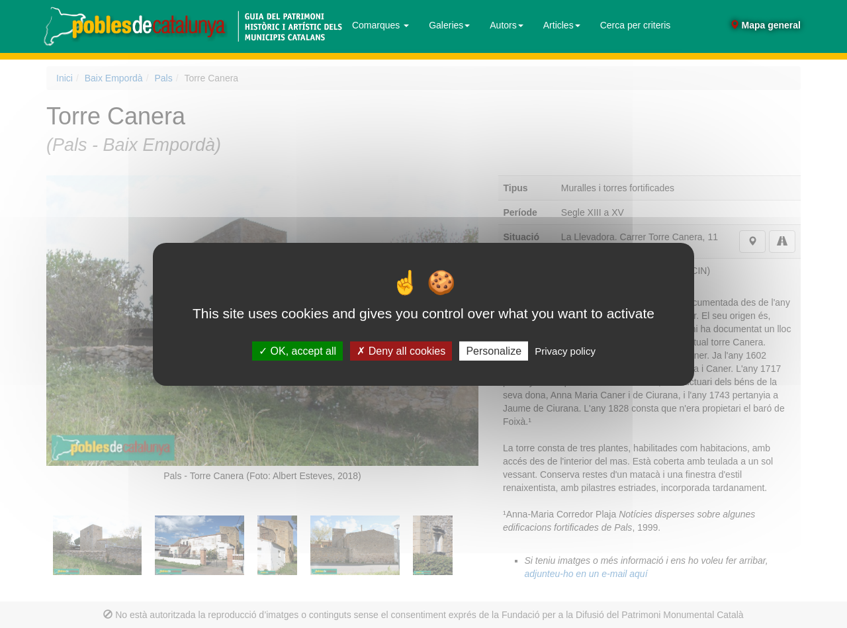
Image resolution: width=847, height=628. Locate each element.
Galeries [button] (449, 25)
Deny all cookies (401, 350)
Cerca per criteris (635, 25)
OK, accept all (297, 350)
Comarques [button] (380, 25)
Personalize (493, 350)
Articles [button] (561, 25)
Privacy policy (565, 350)
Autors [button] (506, 25)
